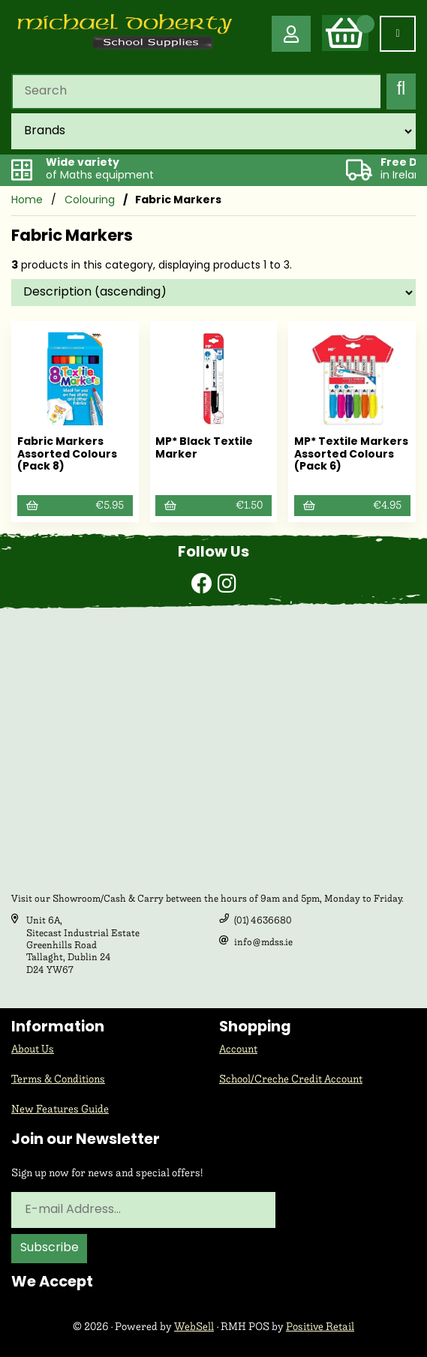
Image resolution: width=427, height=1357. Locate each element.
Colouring (90, 200)
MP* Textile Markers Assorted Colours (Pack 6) (351, 455)
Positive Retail (320, 1326)
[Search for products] (195, 92)
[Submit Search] (401, 92)
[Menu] (398, 34)
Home (27, 200)
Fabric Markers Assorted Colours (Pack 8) (67, 455)
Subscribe (49, 1248)
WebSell (194, 1326)
